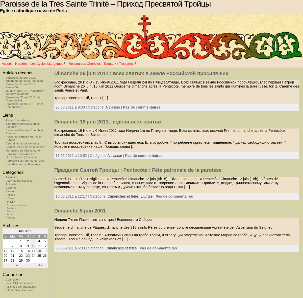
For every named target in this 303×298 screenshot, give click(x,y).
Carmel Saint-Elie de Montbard (25, 146)
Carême (11, 187)
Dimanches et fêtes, (124, 196)
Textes (10, 214)
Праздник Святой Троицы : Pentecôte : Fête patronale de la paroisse (138, 170)
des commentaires (21, 286)
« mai (14, 265)
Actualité (11, 184)
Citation (10, 191)
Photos (10, 211)
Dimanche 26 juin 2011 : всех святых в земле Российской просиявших (141, 73)
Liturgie (10, 201)
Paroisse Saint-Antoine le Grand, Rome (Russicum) (22, 156)
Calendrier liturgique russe (22, 143)
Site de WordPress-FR (20, 290)
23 (28, 256)
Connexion (12, 279)
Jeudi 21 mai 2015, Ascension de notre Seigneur (25, 92)
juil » (39, 265)
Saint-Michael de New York (23, 164)
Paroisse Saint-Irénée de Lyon (25, 160)
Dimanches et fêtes (17, 205)
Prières (10, 217)
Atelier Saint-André (18, 120)
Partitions (11, 208)
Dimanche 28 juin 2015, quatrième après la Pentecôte (24, 79)
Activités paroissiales (19, 180)
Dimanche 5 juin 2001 (80, 211)
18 (39, 251)
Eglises (10, 194)
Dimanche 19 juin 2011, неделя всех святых (108, 121)
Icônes (10, 198)
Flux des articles (19, 283)
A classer (11, 177)
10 (33, 246)
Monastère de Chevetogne (23, 150)
